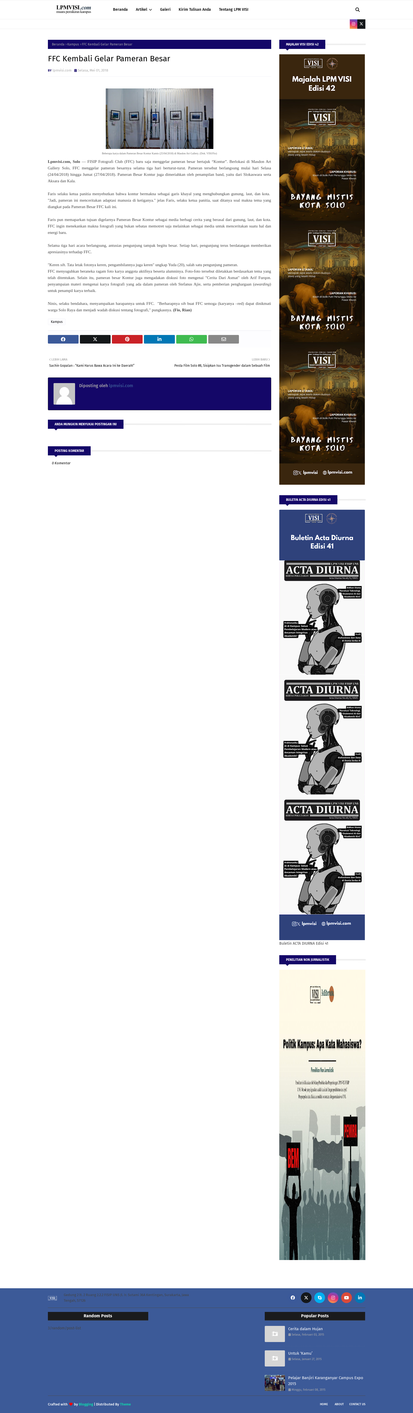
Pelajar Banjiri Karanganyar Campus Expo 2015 (325, 1380)
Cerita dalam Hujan (305, 1328)
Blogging (86, 1404)
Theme (125, 1404)
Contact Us (357, 1404)
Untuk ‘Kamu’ (300, 1353)
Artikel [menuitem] (141, 9)
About (339, 1404)
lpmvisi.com (62, 70)
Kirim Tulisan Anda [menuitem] (195, 9)
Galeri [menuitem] (165, 9)
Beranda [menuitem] (120, 9)
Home (324, 1404)
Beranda (58, 44)
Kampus (73, 44)
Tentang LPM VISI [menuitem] (233, 9)
